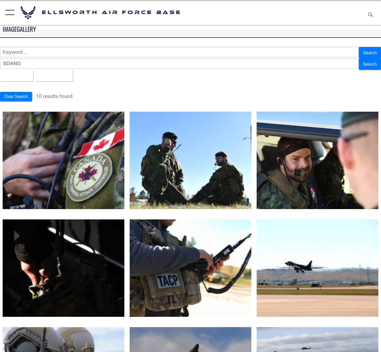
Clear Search (18, 93)
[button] (8, 12)
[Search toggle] (371, 12)
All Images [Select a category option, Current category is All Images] (16, 72)
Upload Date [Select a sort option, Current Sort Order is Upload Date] (59, 72)
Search (369, 52)
